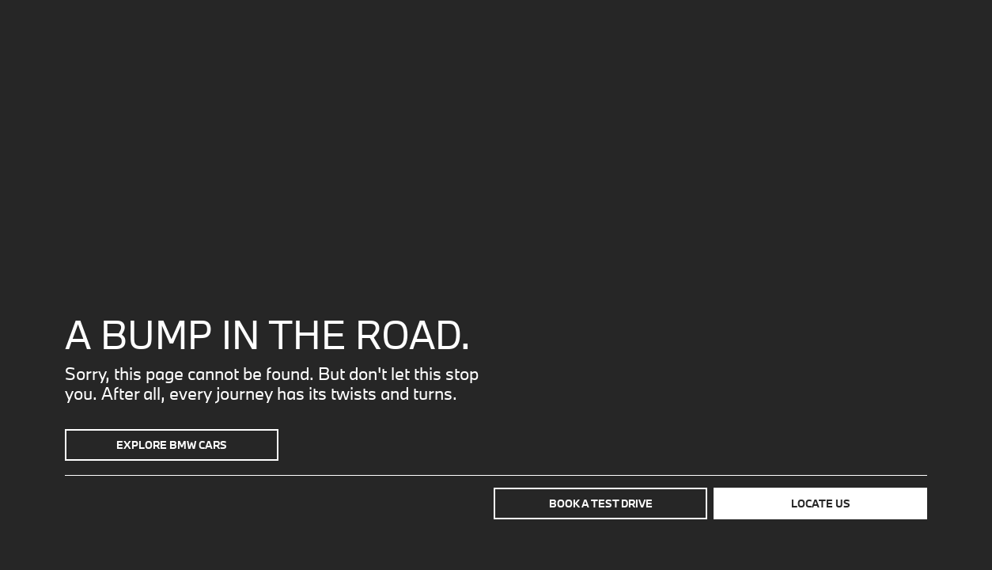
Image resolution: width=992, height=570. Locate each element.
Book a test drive (601, 503)
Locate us (820, 503)
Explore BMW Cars (171, 445)
